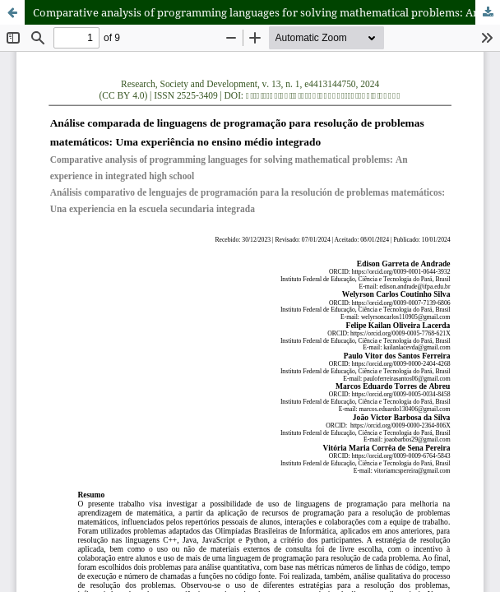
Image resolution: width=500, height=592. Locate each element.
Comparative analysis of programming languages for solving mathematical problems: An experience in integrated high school (266, 12)
